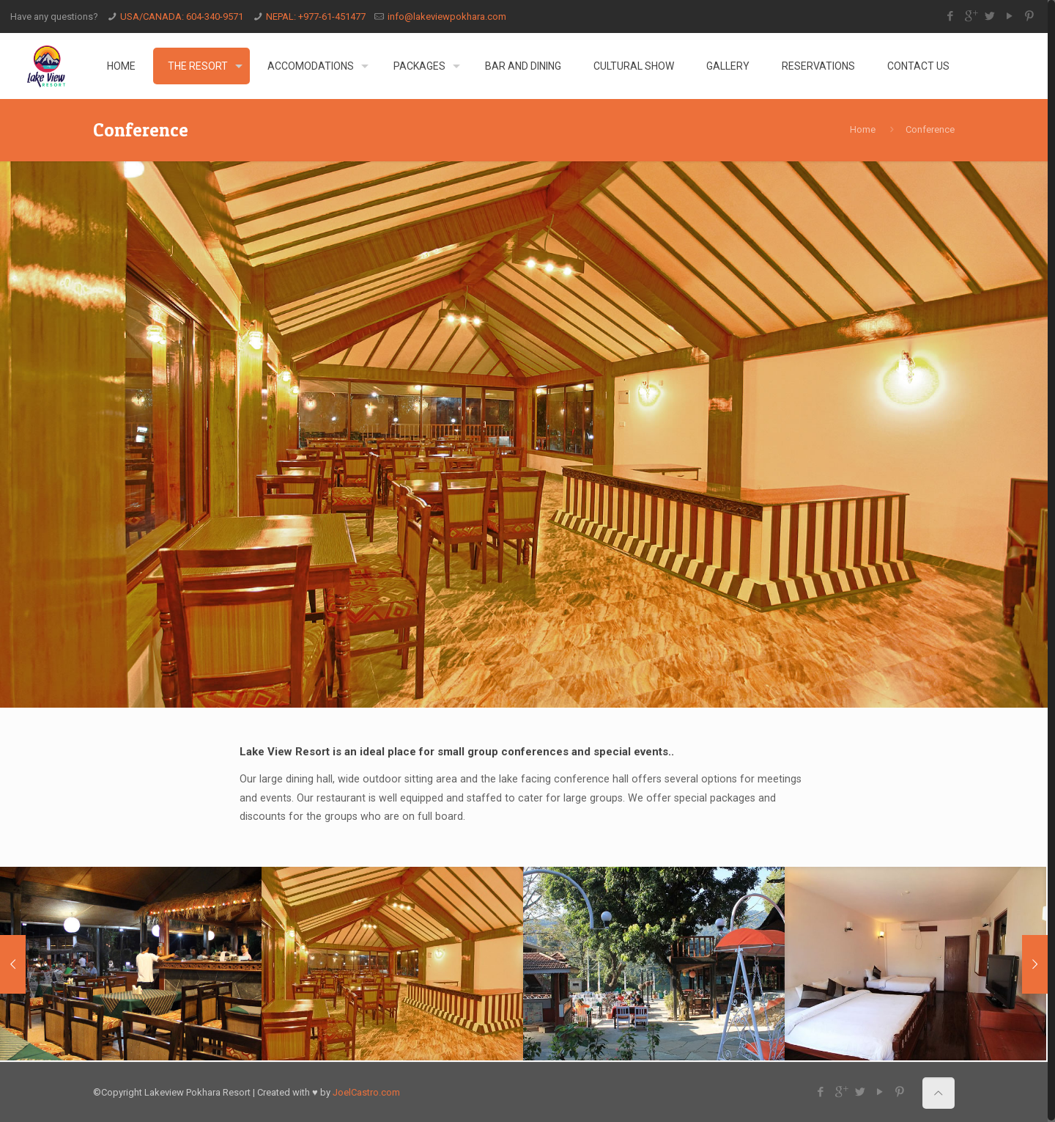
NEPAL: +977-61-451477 (316, 16)
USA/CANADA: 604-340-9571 (181, 16)
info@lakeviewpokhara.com (447, 16)
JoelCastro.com (366, 1090)
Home (863, 129)
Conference (930, 129)
